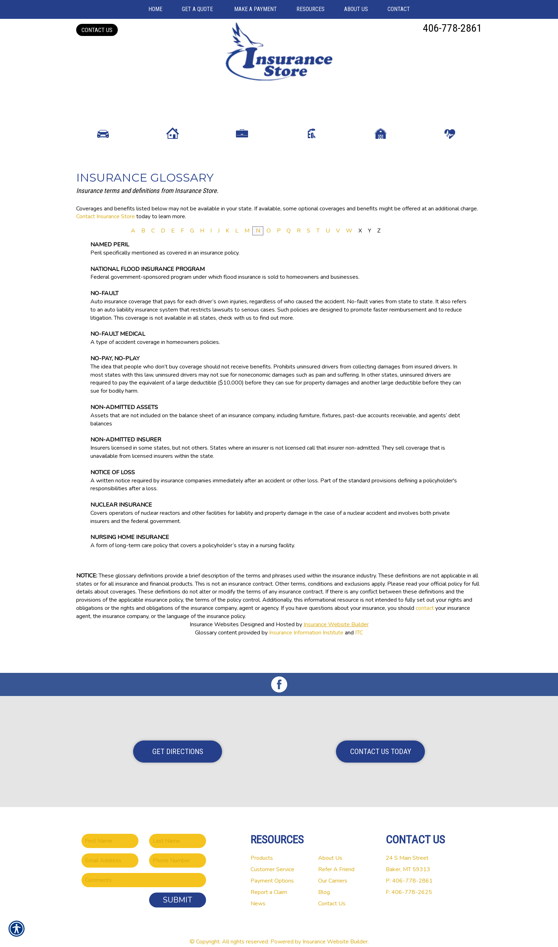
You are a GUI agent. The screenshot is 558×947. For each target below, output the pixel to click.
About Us (330, 849)
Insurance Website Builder (336, 643)
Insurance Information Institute (306, 651)
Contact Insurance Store (105, 235)
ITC (359, 651)
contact (425, 626)
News (258, 894)
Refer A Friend (336, 860)
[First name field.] (109, 832)
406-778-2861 (452, 28)
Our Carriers (332, 871)
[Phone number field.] (177, 851)
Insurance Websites (214, 643)
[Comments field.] (143, 871)
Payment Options (272, 871)
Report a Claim (269, 883)
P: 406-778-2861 (409, 871)
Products (262, 849)
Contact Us (96, 29)
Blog (324, 883)
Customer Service (272, 860)
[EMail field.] (109, 851)
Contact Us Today (380, 742)
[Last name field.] (177, 832)
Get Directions (177, 742)
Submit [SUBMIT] (177, 890)
